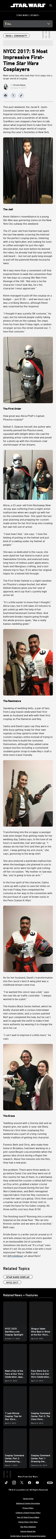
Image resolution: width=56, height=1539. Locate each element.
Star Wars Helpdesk (28, 1527)
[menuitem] (4, 5)
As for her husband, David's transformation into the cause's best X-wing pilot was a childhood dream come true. (28, 981)
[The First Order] (28, 408)
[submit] (50, 5)
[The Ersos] (28, 1116)
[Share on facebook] (5, 95)
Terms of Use (28, 1498)
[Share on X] (13, 95)
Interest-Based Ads (28, 1531)
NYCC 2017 (12, 1282)
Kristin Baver (19, 85)
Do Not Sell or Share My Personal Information (28, 1536)
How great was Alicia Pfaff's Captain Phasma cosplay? (24, 417)
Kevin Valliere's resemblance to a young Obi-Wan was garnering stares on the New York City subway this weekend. (27, 220)
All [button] (9, 23)
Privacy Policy (28, 1508)
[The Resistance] (28, 701)
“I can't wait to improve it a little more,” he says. (27, 1036)
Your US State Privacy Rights (28, 1517)
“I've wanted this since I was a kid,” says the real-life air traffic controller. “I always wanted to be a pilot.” (27, 995)
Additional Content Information (28, 1503)
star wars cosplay (18, 1277)
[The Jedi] (28, 209)
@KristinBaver (15, 1255)
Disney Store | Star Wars (28, 1522)
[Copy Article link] (21, 95)
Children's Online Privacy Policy (28, 1512)
